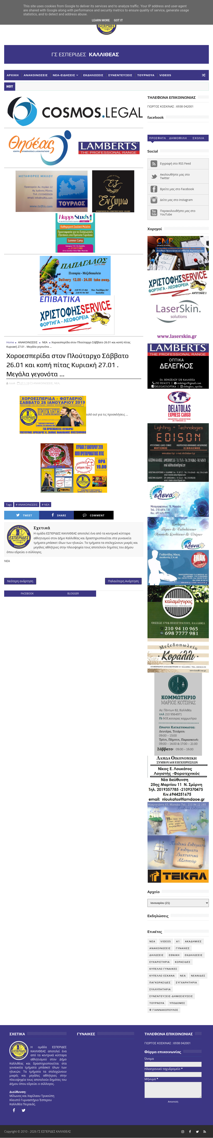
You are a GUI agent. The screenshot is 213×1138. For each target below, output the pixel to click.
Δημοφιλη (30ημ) (178, 138)
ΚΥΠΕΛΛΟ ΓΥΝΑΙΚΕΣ (163, 968)
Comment (93, 515)
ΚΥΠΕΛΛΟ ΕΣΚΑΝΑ (162, 975)
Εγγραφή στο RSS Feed (175, 163)
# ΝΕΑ (46, 504)
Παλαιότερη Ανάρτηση (123, 581)
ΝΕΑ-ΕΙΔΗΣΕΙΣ (64, 75)
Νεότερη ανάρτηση (20, 581)
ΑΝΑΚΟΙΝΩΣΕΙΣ (36, 75)
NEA (152, 941)
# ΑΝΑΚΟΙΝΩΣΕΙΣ (27, 504)
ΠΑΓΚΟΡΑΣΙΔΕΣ (160, 982)
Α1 (178, 941)
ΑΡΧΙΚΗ (13, 75)
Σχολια (198, 138)
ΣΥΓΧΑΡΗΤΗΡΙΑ (186, 982)
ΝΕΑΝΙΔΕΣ (198, 975)
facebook (27, 593)
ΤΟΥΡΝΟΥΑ (145, 75)
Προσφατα (157, 138)
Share (59, 515)
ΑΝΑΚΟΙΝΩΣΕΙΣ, (43, 383)
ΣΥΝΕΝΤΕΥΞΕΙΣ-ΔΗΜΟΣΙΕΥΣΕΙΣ (171, 996)
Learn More (101, 20)
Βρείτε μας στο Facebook (177, 189)
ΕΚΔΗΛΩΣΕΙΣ (93, 75)
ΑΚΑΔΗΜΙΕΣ (193, 941)
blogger (73, 593)
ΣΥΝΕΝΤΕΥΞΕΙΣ (120, 75)
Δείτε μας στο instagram (176, 200)
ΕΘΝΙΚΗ (174, 955)
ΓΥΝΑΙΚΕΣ (182, 948)
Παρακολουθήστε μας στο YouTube (178, 212)
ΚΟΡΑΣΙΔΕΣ (183, 962)
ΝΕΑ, (57, 383)
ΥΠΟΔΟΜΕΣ (177, 1003)
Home (10, 342)
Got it (118, 20)
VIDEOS (165, 75)
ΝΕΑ (44, 342)
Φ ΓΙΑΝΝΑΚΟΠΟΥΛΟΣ (164, 1009)
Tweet (24, 515)
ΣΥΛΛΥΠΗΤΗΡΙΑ (160, 989)
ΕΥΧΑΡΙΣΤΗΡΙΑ (160, 962)
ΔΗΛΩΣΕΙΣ (157, 955)
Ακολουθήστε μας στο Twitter (175, 176)
